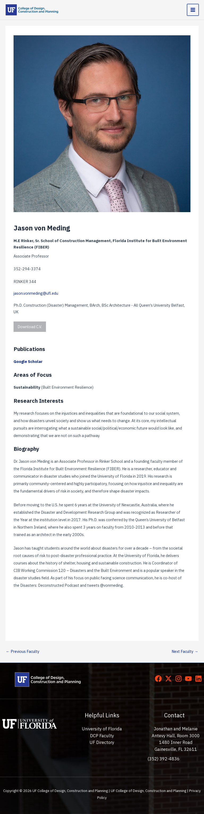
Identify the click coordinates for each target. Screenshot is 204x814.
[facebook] (159, 678)
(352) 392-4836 (163, 759)
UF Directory (102, 742)
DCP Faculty (102, 736)
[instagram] (179, 678)
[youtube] (189, 678)
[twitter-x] (169, 678)
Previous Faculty (22, 651)
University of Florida (102, 729)
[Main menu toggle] (193, 10)
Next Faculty (185, 651)
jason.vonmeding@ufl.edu (36, 293)
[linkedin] (199, 678)
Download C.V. (30, 326)
